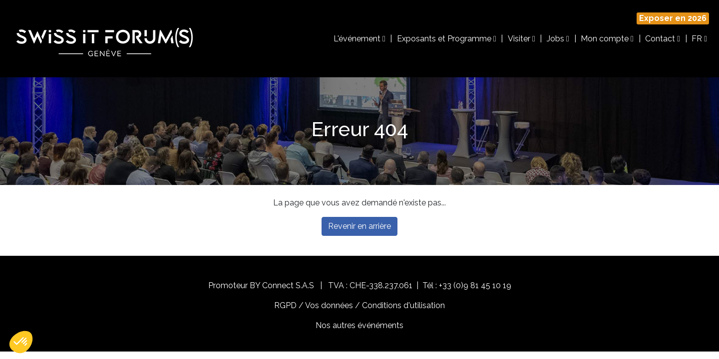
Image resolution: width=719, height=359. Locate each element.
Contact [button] (662, 38)
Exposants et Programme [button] (446, 38)
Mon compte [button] (607, 38)
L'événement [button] (359, 38)
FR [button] (699, 38)
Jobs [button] (558, 38)
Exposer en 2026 (673, 18)
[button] (21, 342)
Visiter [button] (521, 38)
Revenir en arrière (359, 226)
